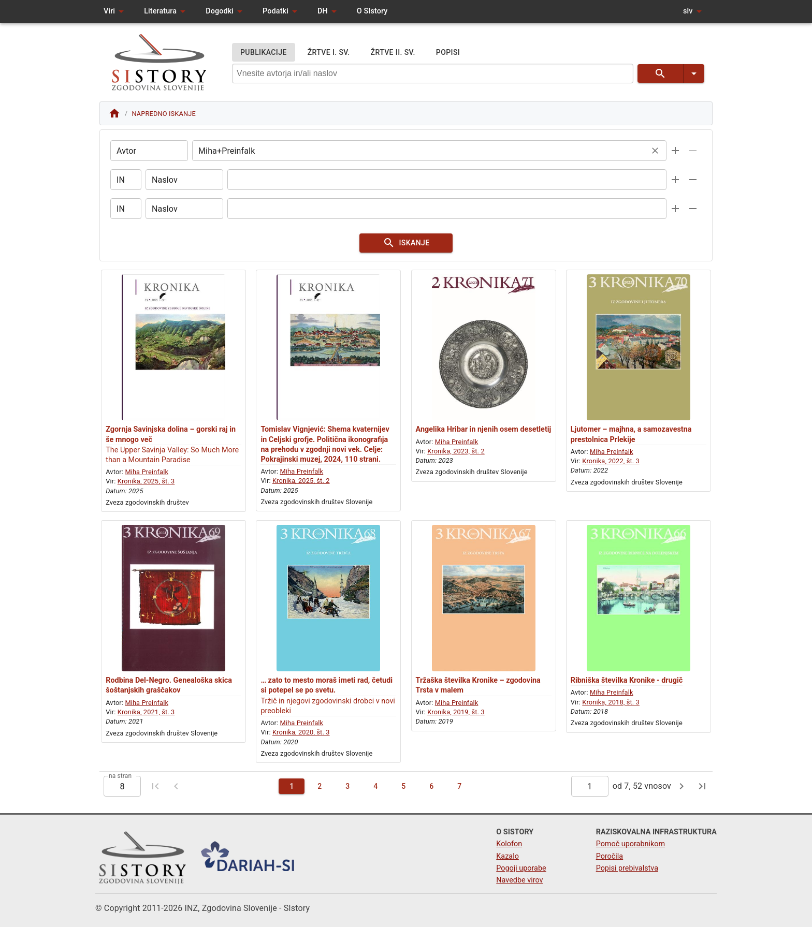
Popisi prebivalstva (627, 868)
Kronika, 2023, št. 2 (456, 451)
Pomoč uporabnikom (630, 844)
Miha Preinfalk (146, 472)
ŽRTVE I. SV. (328, 52)
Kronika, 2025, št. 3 (146, 481)
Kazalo (507, 856)
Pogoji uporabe (521, 868)
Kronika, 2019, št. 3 (456, 712)
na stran (120, 775)
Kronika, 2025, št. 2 (301, 480)
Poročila (610, 856)
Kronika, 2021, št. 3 (146, 712)
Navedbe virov (519, 880)
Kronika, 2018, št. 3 (611, 702)
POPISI (448, 52)
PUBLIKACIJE (263, 52)
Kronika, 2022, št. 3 (611, 461)
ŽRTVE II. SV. (393, 52)
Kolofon (509, 844)
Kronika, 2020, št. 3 (301, 732)
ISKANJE (406, 243)
